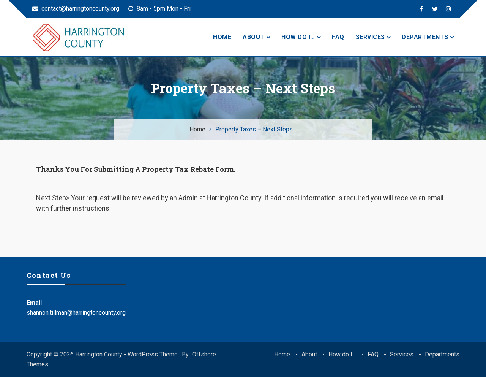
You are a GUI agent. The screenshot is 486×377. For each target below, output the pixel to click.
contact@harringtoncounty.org (75, 8)
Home (222, 37)
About (254, 37)
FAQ (338, 37)
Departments (425, 37)
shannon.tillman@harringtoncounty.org (76, 312)
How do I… (298, 37)
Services (370, 37)
